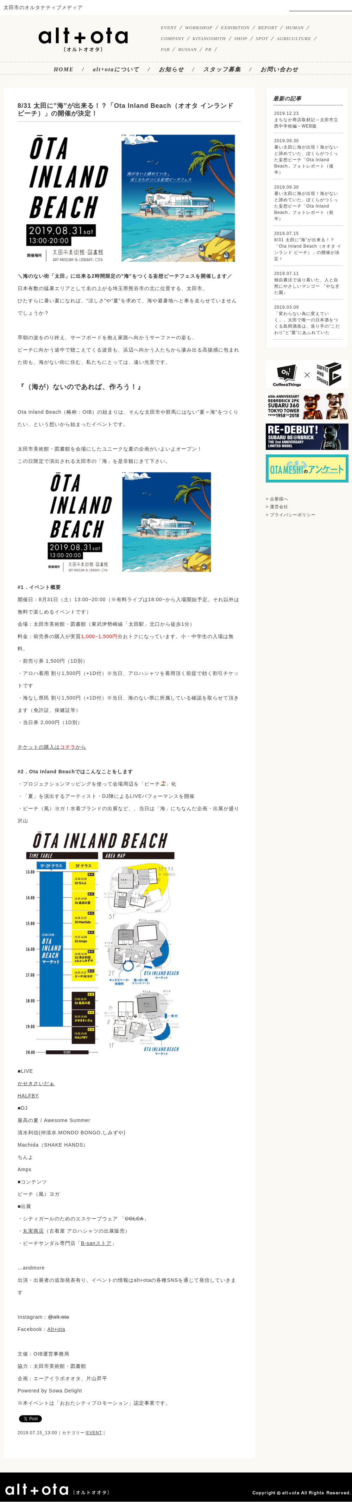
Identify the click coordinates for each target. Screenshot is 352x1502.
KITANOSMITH (209, 38)
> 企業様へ (277, 499)
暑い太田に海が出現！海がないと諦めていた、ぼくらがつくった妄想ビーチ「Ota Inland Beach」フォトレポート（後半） (306, 160)
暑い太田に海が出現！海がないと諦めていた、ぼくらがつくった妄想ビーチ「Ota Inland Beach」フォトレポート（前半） (306, 206)
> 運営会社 (277, 506)
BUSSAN (187, 49)
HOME (64, 69)
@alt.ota (58, 1317)
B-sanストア (96, 1243)
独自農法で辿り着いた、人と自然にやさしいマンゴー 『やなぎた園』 (307, 286)
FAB (165, 49)
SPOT (262, 38)
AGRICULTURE (294, 38)
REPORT (267, 27)
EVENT (169, 27)
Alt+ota (56, 1329)
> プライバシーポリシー (291, 514)
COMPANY (172, 38)
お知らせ (171, 69)
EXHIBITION (235, 27)
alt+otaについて (116, 69)
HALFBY (28, 1095)
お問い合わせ (279, 69)
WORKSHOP (199, 27)
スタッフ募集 (222, 69)
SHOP (240, 38)
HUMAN (295, 27)
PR (208, 49)
